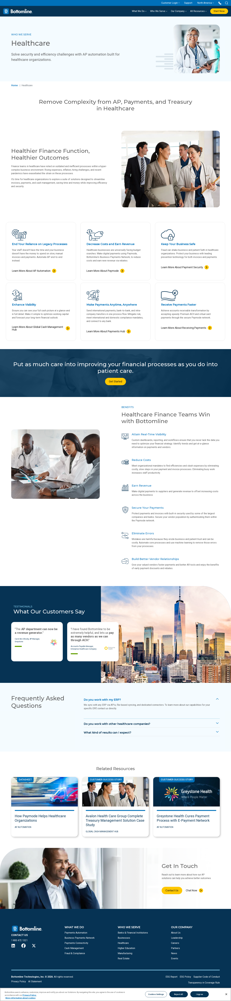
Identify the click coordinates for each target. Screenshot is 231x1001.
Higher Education (126, 948)
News (174, 953)
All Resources (197, 11)
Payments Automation (76, 932)
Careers (175, 943)
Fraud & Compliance (75, 953)
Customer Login (169, 2)
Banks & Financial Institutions (133, 932)
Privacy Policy (18, 981)
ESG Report (171, 976)
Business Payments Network (80, 937)
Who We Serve (157, 11)
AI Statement (35, 981)
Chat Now (191, 890)
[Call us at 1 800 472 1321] (219, 2)
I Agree (199, 994)
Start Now (218, 11)
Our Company (177, 11)
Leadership (177, 937)
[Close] (226, 994)
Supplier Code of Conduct (206, 976)
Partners (175, 948)
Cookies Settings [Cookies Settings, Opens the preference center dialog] (156, 994)
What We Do (137, 11)
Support (188, 2)
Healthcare (123, 943)
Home (14, 85)
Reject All (178, 994)
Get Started (115, 381)
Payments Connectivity (76, 943)
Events (174, 958)
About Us (175, 932)
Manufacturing (125, 953)
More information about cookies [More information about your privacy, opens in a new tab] (20, 998)
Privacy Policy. (30, 995)
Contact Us (171, 890)
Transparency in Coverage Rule (204, 982)
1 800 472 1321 (19, 940)
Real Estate (123, 958)
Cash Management (74, 948)
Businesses (124, 937)
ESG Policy (185, 976)
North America (204, 2)
